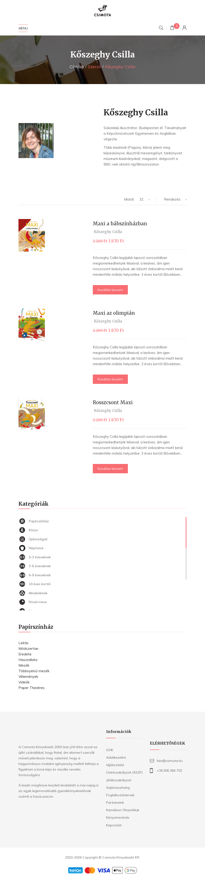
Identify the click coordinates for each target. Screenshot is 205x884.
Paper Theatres (31, 688)
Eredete (25, 654)
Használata (27, 660)
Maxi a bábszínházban (120, 223)
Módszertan (28, 648)
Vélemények (28, 676)
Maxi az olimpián (114, 313)
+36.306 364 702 (169, 770)
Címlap (77, 66)
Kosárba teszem (110, 290)
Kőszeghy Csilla (108, 232)
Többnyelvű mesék (33, 671)
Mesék (23, 665)
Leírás (23, 643)
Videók (23, 682)
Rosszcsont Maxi (113, 402)
